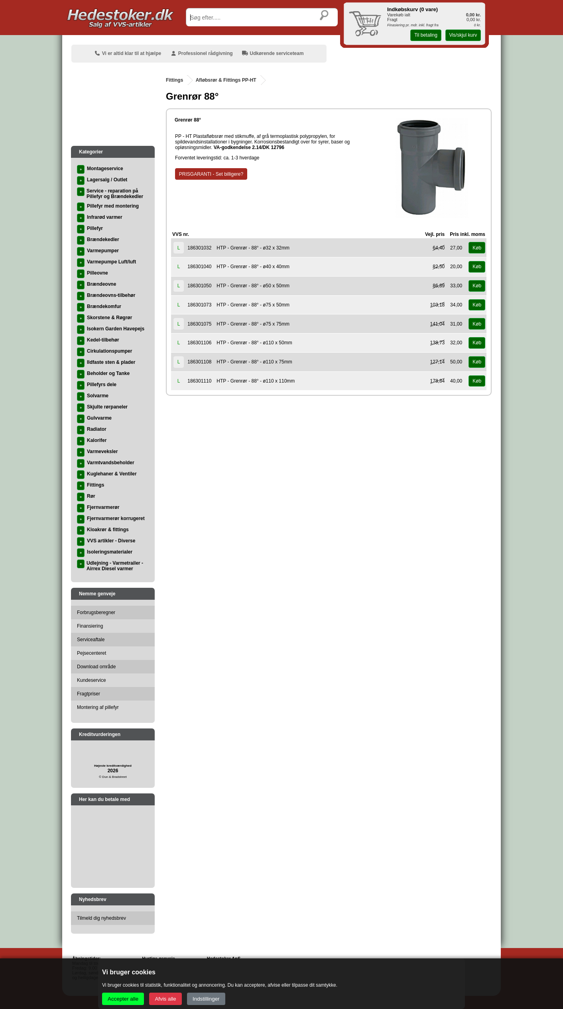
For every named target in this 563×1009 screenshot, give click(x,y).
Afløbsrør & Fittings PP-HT (226, 80)
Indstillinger (206, 999)
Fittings (174, 80)
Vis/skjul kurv (463, 35)
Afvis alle (165, 999)
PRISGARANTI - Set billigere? (211, 174)
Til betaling (425, 35)
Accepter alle (123, 999)
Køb (476, 248)
